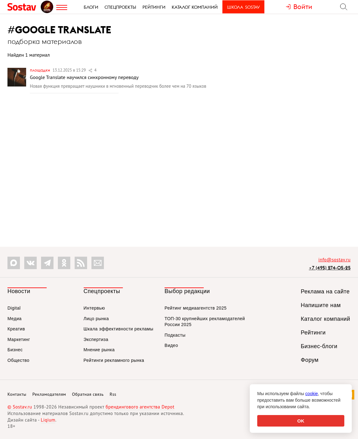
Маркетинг (18, 339)
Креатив (16, 328)
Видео (171, 345)
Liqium (48, 420)
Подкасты (175, 335)
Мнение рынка (99, 349)
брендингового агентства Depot (139, 407)
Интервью (94, 308)
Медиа (14, 318)
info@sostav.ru (334, 260)
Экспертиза (96, 339)
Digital (14, 308)
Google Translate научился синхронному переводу (84, 77)
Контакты (16, 394)
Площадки (40, 70)
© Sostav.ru (19, 407)
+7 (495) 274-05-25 (330, 268)
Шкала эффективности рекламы (118, 328)
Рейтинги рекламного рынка (114, 360)
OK (301, 420)
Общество (18, 360)
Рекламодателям (49, 394)
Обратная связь (88, 394)
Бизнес (15, 349)
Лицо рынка (96, 318)
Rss (113, 394)
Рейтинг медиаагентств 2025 (195, 308)
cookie (311, 393)
